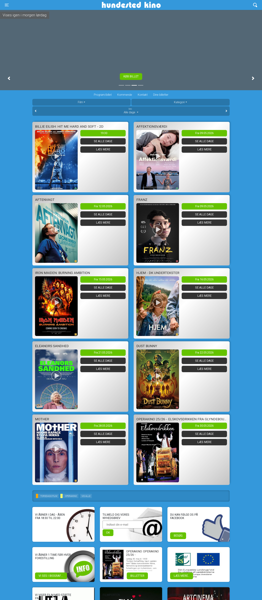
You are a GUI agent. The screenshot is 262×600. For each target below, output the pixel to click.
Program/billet (103, 94)
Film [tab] (80, 102)
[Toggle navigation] (7, 5)
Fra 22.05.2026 (204, 352)
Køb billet (131, 76)
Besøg (178, 535)
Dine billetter (160, 94)
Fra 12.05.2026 (103, 206)
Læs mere (103, 149)
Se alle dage (103, 141)
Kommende (124, 94)
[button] (9, 78)
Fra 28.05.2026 (103, 425)
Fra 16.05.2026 (204, 279)
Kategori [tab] (179, 102)
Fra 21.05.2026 (103, 352)
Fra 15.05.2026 (103, 279)
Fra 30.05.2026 (204, 425)
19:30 (103, 133)
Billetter (137, 575)
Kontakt (143, 94)
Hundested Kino (114, 5)
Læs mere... (181, 575)
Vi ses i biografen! (52, 575)
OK (108, 532)
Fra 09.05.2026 (204, 133)
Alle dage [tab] (131, 111)
